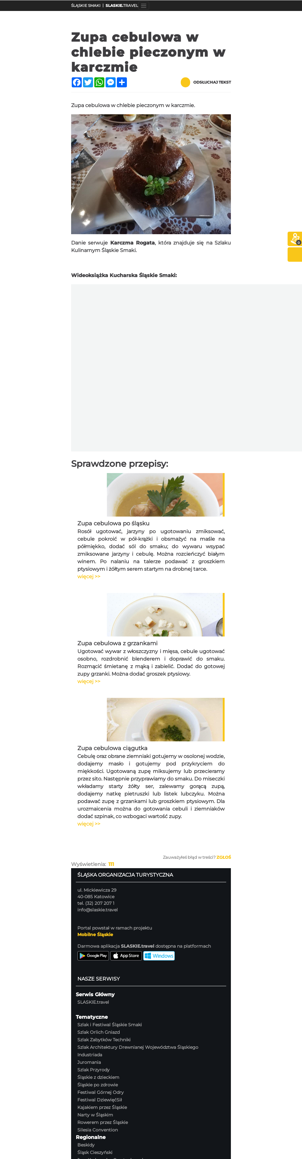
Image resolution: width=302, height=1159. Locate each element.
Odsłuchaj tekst (206, 82)
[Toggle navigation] (143, 6)
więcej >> (88, 577)
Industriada (89, 1055)
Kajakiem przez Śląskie (102, 1107)
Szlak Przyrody (93, 1070)
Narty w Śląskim (95, 1115)
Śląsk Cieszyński (94, 1152)
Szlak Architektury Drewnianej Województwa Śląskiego (137, 1047)
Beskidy (86, 1145)
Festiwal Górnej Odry (100, 1092)
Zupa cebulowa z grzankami (117, 643)
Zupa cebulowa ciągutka (112, 748)
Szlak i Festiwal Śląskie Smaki (109, 1025)
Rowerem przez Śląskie (102, 1122)
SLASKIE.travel (93, 1002)
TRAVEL (122, 5)
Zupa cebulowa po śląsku (113, 523)
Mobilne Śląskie (95, 934)
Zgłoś (223, 857)
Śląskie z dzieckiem (98, 1077)
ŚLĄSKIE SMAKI (86, 5)
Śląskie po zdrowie (97, 1085)
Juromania (89, 1062)
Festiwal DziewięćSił (99, 1100)
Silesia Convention (97, 1130)
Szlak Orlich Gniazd (98, 1032)
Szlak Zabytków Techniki (104, 1040)
